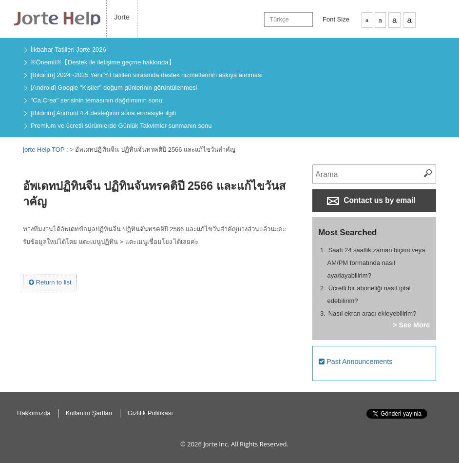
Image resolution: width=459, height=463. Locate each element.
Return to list (50, 282)
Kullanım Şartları (89, 413)
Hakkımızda (34, 413)
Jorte (122, 17)
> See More (411, 325)
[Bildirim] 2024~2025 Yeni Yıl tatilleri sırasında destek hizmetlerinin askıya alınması (147, 75)
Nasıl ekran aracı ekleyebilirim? (372, 313)
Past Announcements (355, 361)
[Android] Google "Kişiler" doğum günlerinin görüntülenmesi (114, 87)
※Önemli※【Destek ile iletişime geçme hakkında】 (103, 62)
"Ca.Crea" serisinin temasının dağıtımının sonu (96, 100)
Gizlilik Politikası (150, 413)
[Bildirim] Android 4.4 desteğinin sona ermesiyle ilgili (103, 113)
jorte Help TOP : (46, 149)
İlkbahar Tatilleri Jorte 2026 (68, 49)
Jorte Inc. (216, 444)
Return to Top (444, 424)
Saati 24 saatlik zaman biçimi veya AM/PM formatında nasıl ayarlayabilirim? (376, 262)
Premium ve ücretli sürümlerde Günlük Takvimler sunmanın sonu (121, 125)
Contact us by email (371, 200)
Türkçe (279, 19)
